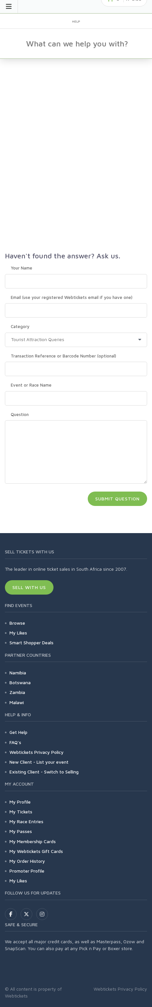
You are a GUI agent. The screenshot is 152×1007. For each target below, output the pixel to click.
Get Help (18, 732)
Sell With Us (29, 587)
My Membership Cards (32, 841)
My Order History (27, 861)
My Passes (20, 831)
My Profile (20, 802)
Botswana (20, 682)
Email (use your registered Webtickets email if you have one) (71, 297)
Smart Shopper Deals (31, 642)
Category (20, 326)
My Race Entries (26, 821)
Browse (17, 623)
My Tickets (20, 811)
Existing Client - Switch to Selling (44, 771)
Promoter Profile (26, 871)
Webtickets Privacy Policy (36, 752)
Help (76, 21)
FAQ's (15, 742)
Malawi (16, 702)
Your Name (21, 267)
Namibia (17, 672)
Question (20, 414)
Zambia (17, 692)
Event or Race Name (31, 385)
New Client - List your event (38, 762)
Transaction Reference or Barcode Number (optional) (63, 355)
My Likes (18, 632)
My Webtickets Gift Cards (36, 851)
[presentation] (54, 501)
